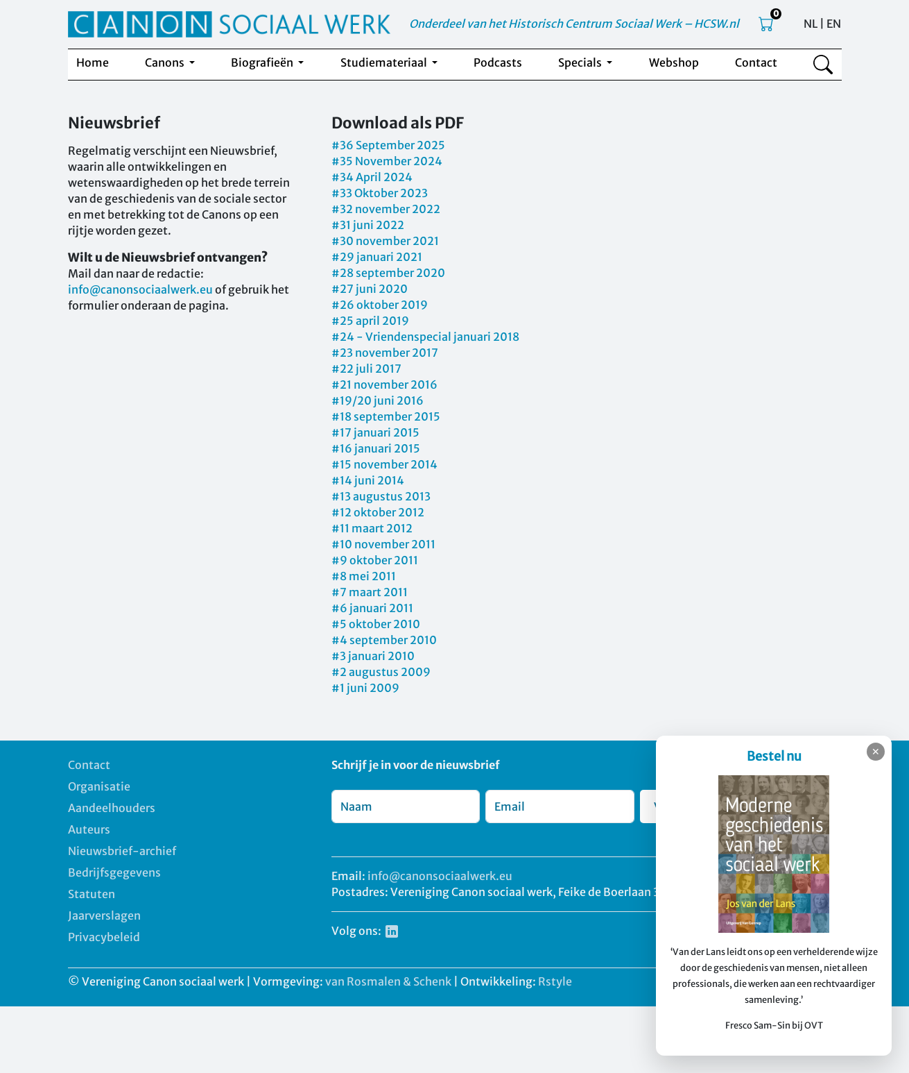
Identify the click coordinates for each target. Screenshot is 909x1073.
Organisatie (99, 786)
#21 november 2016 (384, 384)
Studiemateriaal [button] (384, 62)
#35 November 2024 (386, 161)
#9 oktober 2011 (374, 560)
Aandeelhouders (111, 808)
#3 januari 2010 (373, 656)
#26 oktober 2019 (379, 305)
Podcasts (498, 62)
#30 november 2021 (385, 241)
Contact (756, 62)
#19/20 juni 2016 (377, 400)
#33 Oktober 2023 (379, 193)
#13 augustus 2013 (381, 496)
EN (833, 24)
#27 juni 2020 (369, 289)
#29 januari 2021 (376, 257)
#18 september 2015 (385, 416)
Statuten (91, 894)
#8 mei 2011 (363, 576)
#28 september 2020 (388, 273)
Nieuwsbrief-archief (122, 851)
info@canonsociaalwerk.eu (140, 289)
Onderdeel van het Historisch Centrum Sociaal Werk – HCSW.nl (574, 24)
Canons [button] (166, 62)
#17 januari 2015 (375, 432)
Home (92, 62)
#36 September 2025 (388, 145)
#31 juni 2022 (367, 225)
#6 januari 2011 (372, 608)
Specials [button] (581, 62)
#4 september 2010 (384, 640)
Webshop (674, 62)
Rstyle (555, 981)
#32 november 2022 (385, 209)
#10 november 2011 (383, 544)
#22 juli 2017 (366, 368)
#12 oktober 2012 (377, 512)
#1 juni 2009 (365, 688)
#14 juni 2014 (367, 480)
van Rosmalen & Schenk (388, 981)
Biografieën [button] (263, 62)
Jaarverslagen (104, 915)
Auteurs (89, 829)
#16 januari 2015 (375, 448)
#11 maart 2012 (372, 528)
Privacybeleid (104, 937)
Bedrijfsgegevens (114, 872)
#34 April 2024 (372, 177)
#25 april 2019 (370, 321)
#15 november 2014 (384, 464)
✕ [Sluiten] (876, 751)
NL (810, 24)
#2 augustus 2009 (381, 672)
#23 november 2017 (384, 353)
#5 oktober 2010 (375, 624)
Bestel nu (774, 756)
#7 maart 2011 (369, 592)
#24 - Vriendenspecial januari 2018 (425, 337)
